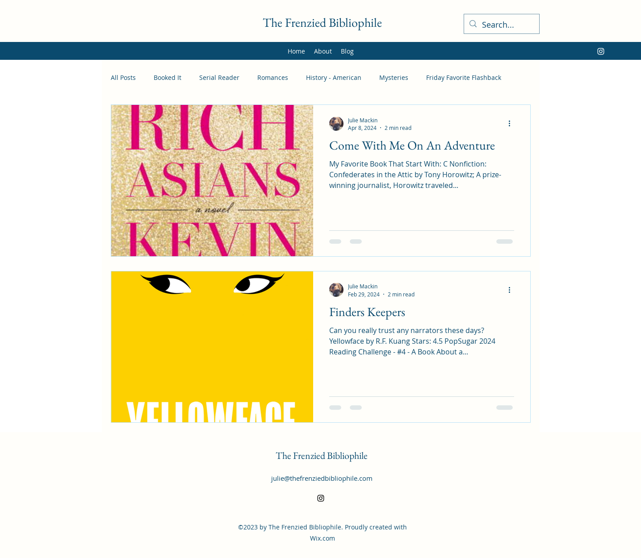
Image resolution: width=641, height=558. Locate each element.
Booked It (167, 77)
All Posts (123, 77)
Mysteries (393, 77)
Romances (272, 77)
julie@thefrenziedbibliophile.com (322, 478)
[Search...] (501, 25)
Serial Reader (219, 77)
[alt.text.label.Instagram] (600, 51)
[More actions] (512, 123)
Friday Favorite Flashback (463, 77)
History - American (333, 77)
